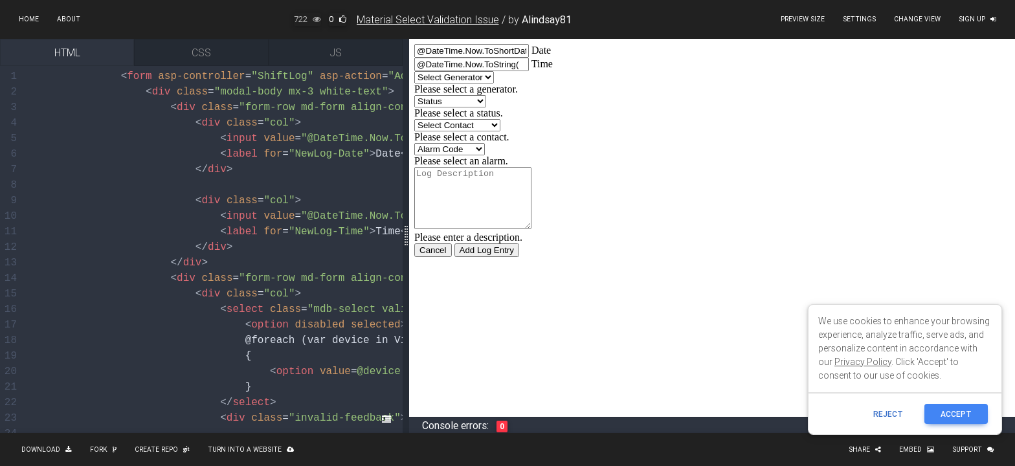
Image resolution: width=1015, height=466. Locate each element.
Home (29, 19)
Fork (103, 449)
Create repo (162, 449)
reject (888, 414)
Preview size (803, 19)
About (68, 19)
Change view (917, 19)
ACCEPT (956, 414)
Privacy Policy (862, 362)
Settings (859, 19)
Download (46, 449)
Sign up (977, 19)
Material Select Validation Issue (428, 19)
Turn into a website (251, 449)
